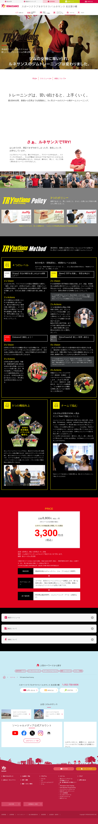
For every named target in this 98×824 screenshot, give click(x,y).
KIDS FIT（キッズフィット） (67, 791)
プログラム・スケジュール (58, 12)
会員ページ (69, 1)
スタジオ (43, 778)
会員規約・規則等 (53, 814)
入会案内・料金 (32, 12)
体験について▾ (60, 78)
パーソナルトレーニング (50, 671)
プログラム (44, 776)
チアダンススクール (65, 796)
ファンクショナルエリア (47, 782)
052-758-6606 (71, 684)
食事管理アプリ (20, 671)
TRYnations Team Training (67, 785)
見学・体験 (25, 780)
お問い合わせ (30, 690)
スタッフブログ (86, 768)
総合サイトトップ (30, 1)
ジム (42, 780)
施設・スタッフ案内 (45, 12)
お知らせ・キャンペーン (9, 780)
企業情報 (11, 814)
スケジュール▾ (45, 78)
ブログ (80, 12)
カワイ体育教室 (64, 793)
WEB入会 (89, 1)
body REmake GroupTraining (68, 787)
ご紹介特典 (11, 804)
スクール (70, 12)
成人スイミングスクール (66, 778)
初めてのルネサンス (8, 776)
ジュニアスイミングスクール (67, 789)
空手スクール (63, 798)
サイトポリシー (21, 814)
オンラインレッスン (34, 671)
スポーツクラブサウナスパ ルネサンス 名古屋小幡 (49, 6)
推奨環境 (43, 814)
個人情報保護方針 (33, 814)
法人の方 (8, 1)
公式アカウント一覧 (32, 740)
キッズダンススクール (65, 794)
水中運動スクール (64, 780)
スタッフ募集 (78, 671)
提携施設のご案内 (33, 804)
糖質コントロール (65, 671)
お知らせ (19, 12)
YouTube (64, 768)
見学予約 (71, 690)
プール (42, 784)
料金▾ (35, 78)
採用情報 (51, 1)
